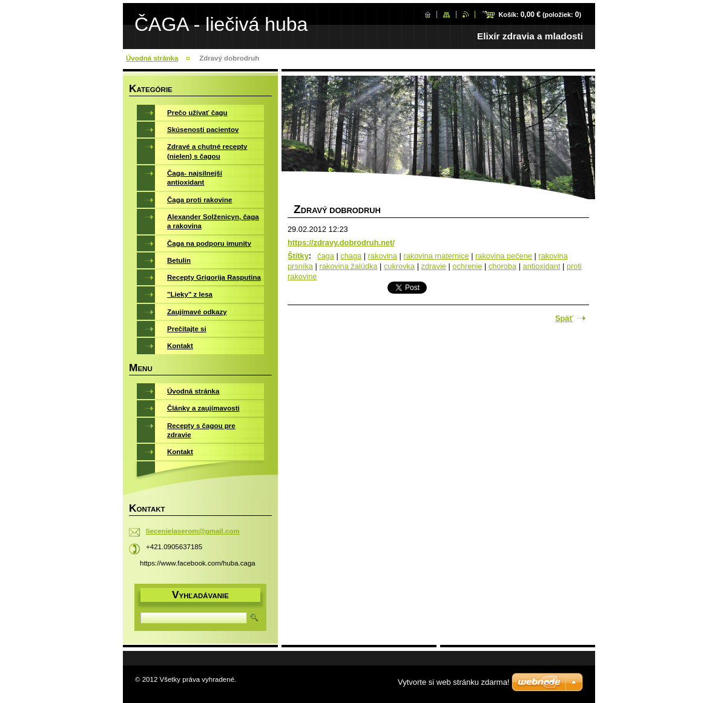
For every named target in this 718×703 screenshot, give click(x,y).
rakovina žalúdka (348, 266)
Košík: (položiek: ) (539, 14)
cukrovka (399, 266)
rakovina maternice (436, 255)
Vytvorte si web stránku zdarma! (453, 682)
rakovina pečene (503, 255)
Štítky (298, 255)
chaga (350, 255)
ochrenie (467, 266)
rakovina (382, 255)
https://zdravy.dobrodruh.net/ (341, 242)
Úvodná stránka (152, 58)
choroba (502, 266)
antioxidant (542, 266)
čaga (325, 255)
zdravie (433, 266)
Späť (564, 318)
